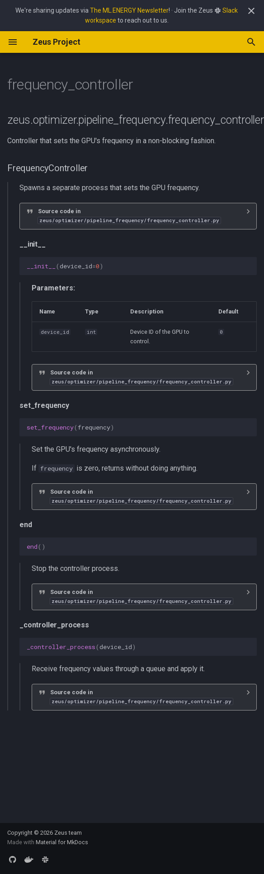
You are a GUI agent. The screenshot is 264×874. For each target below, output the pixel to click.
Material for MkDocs (62, 842)
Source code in (129, 216)
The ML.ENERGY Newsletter (129, 10)
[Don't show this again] (251, 10)
